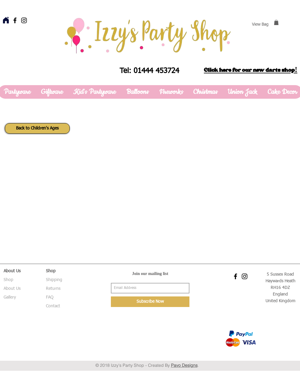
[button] (276, 22)
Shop (8, 280)
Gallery (10, 297)
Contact (53, 306)
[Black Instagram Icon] (24, 20)
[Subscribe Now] (150, 301)
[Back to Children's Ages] (37, 128)
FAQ (49, 297)
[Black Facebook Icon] (15, 20)
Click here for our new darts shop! (250, 70)
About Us (12, 288)
